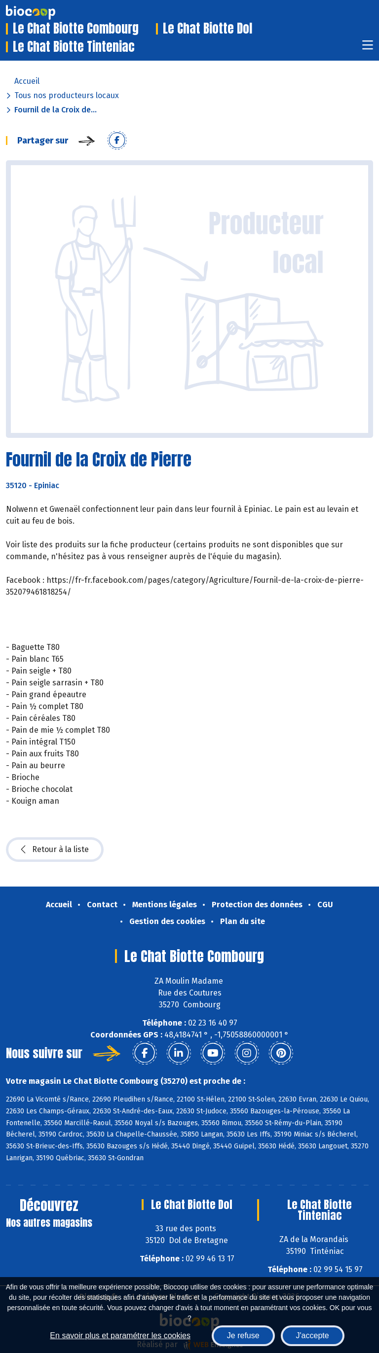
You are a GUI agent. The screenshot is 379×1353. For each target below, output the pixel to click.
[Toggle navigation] (367, 48)
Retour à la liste (55, 850)
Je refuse (243, 1335)
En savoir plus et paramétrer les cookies (120, 1335)
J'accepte (312, 1335)
